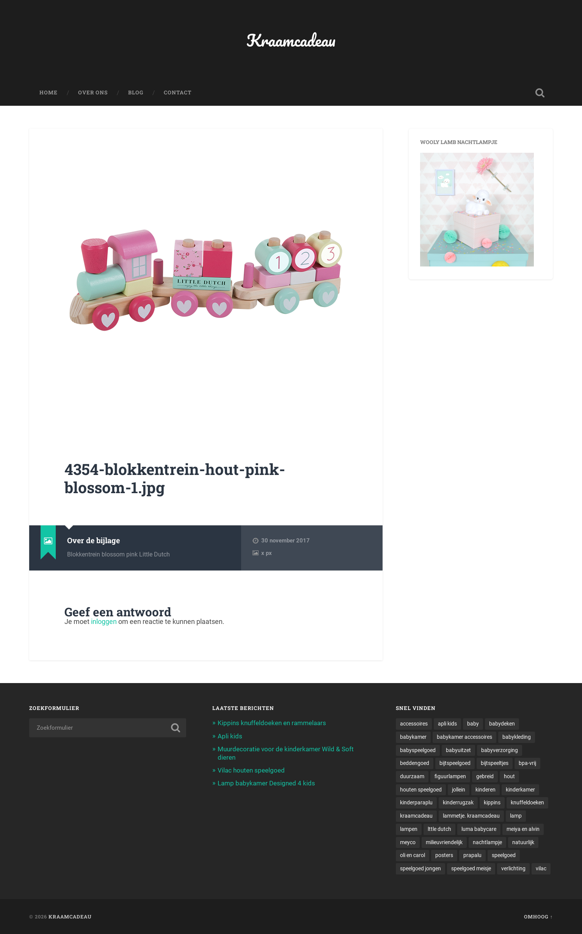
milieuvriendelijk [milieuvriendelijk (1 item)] (444, 842)
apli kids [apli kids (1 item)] (447, 724)
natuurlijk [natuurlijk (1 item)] (523, 842)
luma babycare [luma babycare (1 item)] (478, 829)
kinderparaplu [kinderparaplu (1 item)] (416, 802)
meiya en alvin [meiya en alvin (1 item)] (523, 829)
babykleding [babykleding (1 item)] (516, 737)
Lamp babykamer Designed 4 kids (266, 783)
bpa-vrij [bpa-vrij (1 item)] (527, 763)
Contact (177, 92)
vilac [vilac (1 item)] (541, 868)
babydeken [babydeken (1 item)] (502, 724)
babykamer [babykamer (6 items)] (413, 737)
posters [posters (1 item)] (444, 855)
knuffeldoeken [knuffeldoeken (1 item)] (527, 802)
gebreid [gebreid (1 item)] (485, 776)
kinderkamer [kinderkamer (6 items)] (520, 790)
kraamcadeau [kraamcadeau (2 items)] (416, 816)
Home (48, 92)
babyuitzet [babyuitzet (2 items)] (458, 750)
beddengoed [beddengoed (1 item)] (414, 763)
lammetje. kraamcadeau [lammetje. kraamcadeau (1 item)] (471, 816)
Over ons (93, 92)
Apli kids (230, 736)
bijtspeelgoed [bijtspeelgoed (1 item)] (455, 763)
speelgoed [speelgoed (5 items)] (504, 855)
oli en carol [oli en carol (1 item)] (412, 855)
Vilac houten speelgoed (251, 770)
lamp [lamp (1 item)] (516, 816)
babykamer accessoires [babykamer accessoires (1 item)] (464, 737)
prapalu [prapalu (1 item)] (472, 855)
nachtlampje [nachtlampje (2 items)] (487, 842)
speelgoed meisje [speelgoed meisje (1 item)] (471, 868)
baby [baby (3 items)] (473, 724)
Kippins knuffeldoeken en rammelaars (272, 723)
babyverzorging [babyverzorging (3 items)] (499, 750)
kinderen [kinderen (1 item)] (485, 790)
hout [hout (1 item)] (509, 776)
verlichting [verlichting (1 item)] (513, 868)
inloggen (104, 621)
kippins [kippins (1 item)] (492, 802)
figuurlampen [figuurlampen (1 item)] (450, 776)
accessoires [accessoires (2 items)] (414, 724)
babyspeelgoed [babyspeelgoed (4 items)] (418, 750)
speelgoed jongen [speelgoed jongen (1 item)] (420, 868)
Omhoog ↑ (538, 917)
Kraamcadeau (291, 40)
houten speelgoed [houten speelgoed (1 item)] (421, 790)
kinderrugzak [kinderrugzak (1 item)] (458, 802)
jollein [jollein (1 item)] (458, 790)
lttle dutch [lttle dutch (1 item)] (439, 829)
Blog (135, 92)
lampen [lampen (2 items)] (408, 829)
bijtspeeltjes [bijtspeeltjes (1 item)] (494, 763)
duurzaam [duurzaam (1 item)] (412, 776)
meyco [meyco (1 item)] (408, 842)
